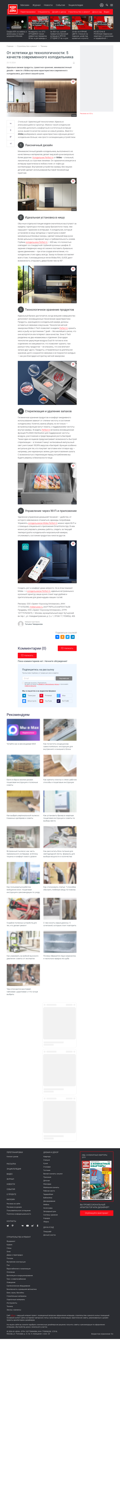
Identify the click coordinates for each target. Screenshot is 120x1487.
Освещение (11, 1430)
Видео (106, 12)
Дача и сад (96, 12)
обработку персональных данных (48, 684)
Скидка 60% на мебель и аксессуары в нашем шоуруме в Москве (17, 34)
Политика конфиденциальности (19, 1362)
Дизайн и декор (59, 12)
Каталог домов (12, 1305)
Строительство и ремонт (79, 12)
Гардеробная (48, 1342)
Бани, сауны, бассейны (15, 1441)
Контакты (11, 1369)
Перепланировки (27, 12)
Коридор (46, 1366)
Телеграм (29, 696)
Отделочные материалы (16, 1448)
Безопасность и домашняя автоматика (22, 1437)
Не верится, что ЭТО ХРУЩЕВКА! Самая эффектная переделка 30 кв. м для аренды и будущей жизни (37, 36)
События (60, 5)
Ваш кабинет (102, 5)
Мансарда (47, 1332)
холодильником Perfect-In (38, 591)
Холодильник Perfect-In (42, 157)
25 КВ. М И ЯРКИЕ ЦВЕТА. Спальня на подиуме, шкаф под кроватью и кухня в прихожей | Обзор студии (80, 37)
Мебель (46, 1353)
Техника (10, 1454)
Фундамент (11, 1389)
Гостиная (46, 1318)
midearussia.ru (36, 607)
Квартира (46, 1305)
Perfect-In (63, 328)
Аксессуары (48, 1356)
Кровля (9, 1393)
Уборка (46, 1370)
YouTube (45, 701)
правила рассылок (30, 686)
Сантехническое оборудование (18, 1434)
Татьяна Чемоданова (34, 624)
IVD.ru (13, 1463)
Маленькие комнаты (51, 1335)
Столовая (47, 1315)
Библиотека (47, 1346)
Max (61, 696)
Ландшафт (47, 1380)
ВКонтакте (29, 701)
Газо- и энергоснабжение (16, 1427)
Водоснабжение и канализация (18, 1417)
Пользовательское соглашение (19, 1359)
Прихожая (47, 1325)
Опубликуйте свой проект (96, 1361)
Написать (68, 648)
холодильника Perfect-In (37, 242)
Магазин (24, 5)
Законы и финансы (14, 1458)
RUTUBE (63, 701)
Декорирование (49, 1349)
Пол (8, 1413)
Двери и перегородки (15, 1403)
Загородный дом (49, 1359)
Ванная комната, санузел (53, 1322)
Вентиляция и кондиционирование (20, 1424)
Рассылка (11, 1312)
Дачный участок (49, 1383)
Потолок (10, 1406)
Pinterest (45, 696)
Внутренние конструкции (16, 1410)
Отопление (11, 1420)
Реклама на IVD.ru (86, 113)
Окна (8, 1400)
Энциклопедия (75, 5)
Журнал (36, 5)
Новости (47, 5)
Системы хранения (50, 1363)
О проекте (11, 1342)
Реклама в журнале (14, 1355)
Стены (9, 1396)
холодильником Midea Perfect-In (42, 523)
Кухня (45, 1311)
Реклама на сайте (13, 1352)
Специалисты (43, 12)
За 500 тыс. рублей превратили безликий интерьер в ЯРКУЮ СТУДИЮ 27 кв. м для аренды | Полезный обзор (59, 37)
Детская (46, 1329)
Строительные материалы (16, 1444)
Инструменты (12, 1451)
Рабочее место (49, 1339)
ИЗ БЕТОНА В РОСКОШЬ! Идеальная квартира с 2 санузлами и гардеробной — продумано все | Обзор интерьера (104, 37)
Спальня (46, 1308)
